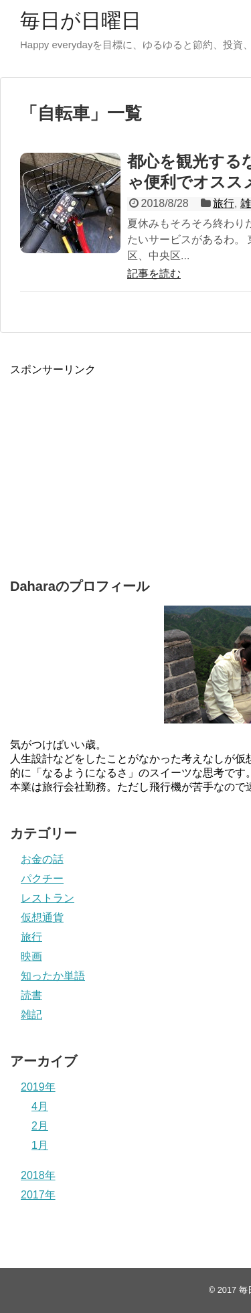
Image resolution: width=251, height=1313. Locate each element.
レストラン (47, 898)
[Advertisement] (110, 461)
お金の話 (42, 859)
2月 (39, 1125)
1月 (39, 1145)
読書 (31, 995)
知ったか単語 (53, 975)
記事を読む (154, 273)
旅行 (223, 203)
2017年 (38, 1194)
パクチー (42, 878)
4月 (39, 1106)
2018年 (38, 1175)
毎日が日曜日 (80, 20)
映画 (31, 956)
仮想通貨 (42, 917)
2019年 (38, 1087)
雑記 (31, 1014)
